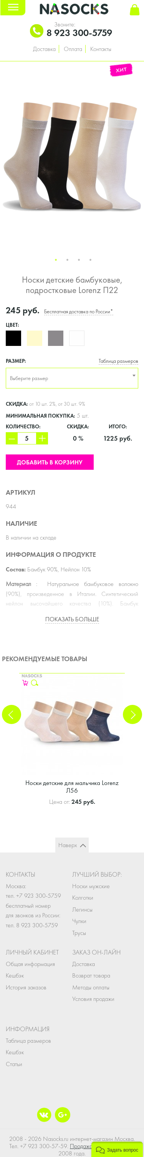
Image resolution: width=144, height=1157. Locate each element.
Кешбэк (15, 975)
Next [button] (132, 714)
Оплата (73, 49)
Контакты (100, 49)
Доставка (44, 49)
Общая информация (30, 964)
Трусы (79, 933)
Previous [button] (11, 714)
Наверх (67, 845)
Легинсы (82, 909)
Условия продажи (93, 999)
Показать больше (72, 619)
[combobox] (72, 378)
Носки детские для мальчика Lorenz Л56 (72, 786)
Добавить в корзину (50, 462)
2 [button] (68, 260)
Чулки (79, 921)
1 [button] (56, 260)
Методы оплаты (90, 987)
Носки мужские (91, 886)
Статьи (14, 1064)
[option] (72, 157)
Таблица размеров (118, 361)
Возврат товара (91, 975)
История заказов (26, 987)
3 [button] (79, 260)
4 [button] (91, 260)
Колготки (82, 898)
